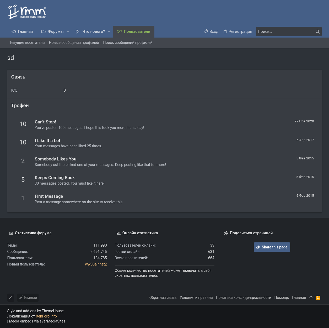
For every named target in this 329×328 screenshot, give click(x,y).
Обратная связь (163, 297)
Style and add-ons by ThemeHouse (35, 311)
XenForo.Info (46, 316)
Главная (299, 297)
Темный (28, 297)
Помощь (281, 297)
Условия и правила (196, 297)
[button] (68, 31)
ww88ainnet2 (96, 264)
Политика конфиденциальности (243, 297)
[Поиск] (289, 31)
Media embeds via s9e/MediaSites (37, 321)
